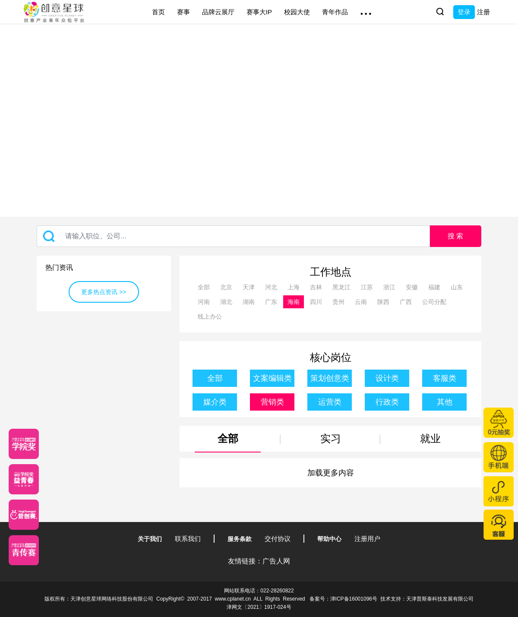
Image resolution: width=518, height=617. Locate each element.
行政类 (387, 402)
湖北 (226, 301)
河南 (204, 301)
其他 (444, 402)
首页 (158, 12)
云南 (361, 301)
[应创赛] (24, 515)
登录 (464, 12)
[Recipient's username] (233, 236)
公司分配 (434, 301)
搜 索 (455, 236)
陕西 (383, 301)
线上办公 (210, 316)
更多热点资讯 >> (103, 291)
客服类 (444, 378)
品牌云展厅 (218, 12)
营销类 (272, 402)
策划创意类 (329, 378)
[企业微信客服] (498, 524)
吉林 (316, 287)
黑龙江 (341, 287)
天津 (249, 287)
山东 (457, 287)
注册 (483, 12)
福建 (434, 287)
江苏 (367, 287)
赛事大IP (259, 12)
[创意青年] (24, 550)
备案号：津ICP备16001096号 (343, 599)
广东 (271, 301)
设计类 (387, 378)
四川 (316, 301)
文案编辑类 (272, 378)
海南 (293, 301)
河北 (271, 287)
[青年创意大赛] (24, 479)
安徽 (412, 287)
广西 (406, 301)
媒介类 (215, 402)
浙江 (389, 287)
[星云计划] (24, 444)
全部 (204, 287)
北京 (226, 287)
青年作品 (335, 12)
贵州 (338, 301)
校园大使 (297, 12)
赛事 (183, 12)
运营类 (329, 402)
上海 (293, 287)
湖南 (249, 301)
